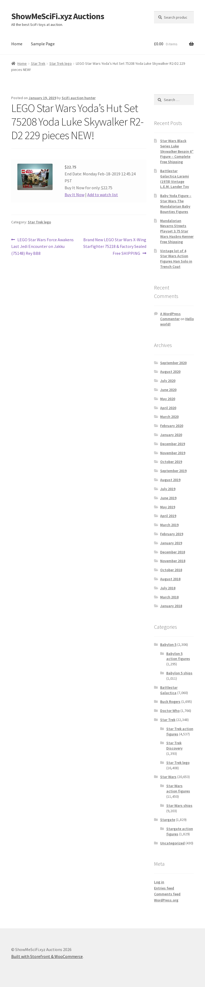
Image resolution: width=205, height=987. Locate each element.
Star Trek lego (60, 63)
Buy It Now (74, 194)
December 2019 (172, 443)
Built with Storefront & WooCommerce (47, 956)
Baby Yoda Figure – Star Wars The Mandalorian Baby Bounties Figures (175, 203)
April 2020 (168, 407)
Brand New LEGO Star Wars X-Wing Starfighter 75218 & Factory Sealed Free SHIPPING (114, 246)
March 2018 (169, 597)
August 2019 (170, 479)
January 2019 (171, 543)
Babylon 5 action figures (178, 656)
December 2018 (172, 552)
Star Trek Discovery (174, 745)
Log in (159, 882)
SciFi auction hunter (79, 97)
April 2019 (168, 515)
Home (16, 43)
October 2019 (171, 461)
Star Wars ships (179, 805)
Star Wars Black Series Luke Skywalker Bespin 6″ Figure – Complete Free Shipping (177, 151)
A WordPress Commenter (170, 316)
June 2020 (168, 389)
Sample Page (43, 43)
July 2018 (167, 588)
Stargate (167, 819)
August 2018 (170, 579)
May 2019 (167, 507)
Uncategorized (172, 843)
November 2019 (172, 452)
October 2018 (171, 569)
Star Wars (168, 776)
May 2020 (167, 398)
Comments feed (167, 894)
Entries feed (164, 888)
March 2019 (169, 524)
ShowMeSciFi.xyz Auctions (57, 16)
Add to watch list (102, 194)
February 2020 (171, 425)
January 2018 (171, 605)
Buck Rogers (170, 701)
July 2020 (167, 380)
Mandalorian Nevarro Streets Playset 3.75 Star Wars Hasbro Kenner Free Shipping (177, 231)
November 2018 (172, 560)
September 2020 (173, 362)
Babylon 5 (168, 644)
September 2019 (173, 470)
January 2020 (171, 434)
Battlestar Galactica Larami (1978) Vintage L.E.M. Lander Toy (174, 178)
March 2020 (169, 416)
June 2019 (168, 497)
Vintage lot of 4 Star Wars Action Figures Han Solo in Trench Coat (176, 258)
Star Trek (38, 63)
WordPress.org (166, 900)
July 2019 (167, 488)
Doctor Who (170, 710)
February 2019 (171, 533)
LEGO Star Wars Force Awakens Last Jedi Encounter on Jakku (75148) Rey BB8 (42, 246)
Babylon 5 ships (179, 673)
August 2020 (170, 371)
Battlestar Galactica (169, 690)
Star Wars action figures (178, 788)
